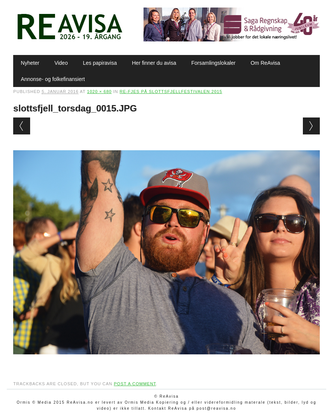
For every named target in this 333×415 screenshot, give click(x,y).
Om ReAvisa (265, 63)
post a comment (135, 383)
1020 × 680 (99, 91)
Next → (311, 125)
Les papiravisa (100, 63)
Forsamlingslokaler (213, 63)
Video (61, 63)
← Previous (21, 125)
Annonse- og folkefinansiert (53, 79)
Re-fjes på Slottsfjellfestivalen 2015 (171, 91)
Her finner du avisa (154, 63)
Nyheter (30, 63)
